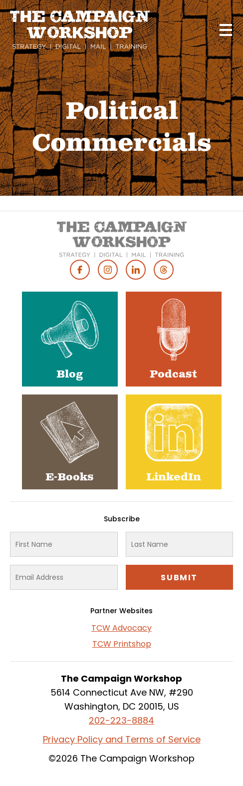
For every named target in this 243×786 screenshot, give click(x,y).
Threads (164, 270)
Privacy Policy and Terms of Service (122, 739)
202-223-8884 (121, 720)
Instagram (108, 270)
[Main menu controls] (225, 30)
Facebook (80, 270)
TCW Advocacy (121, 628)
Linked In (136, 270)
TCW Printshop (121, 644)
